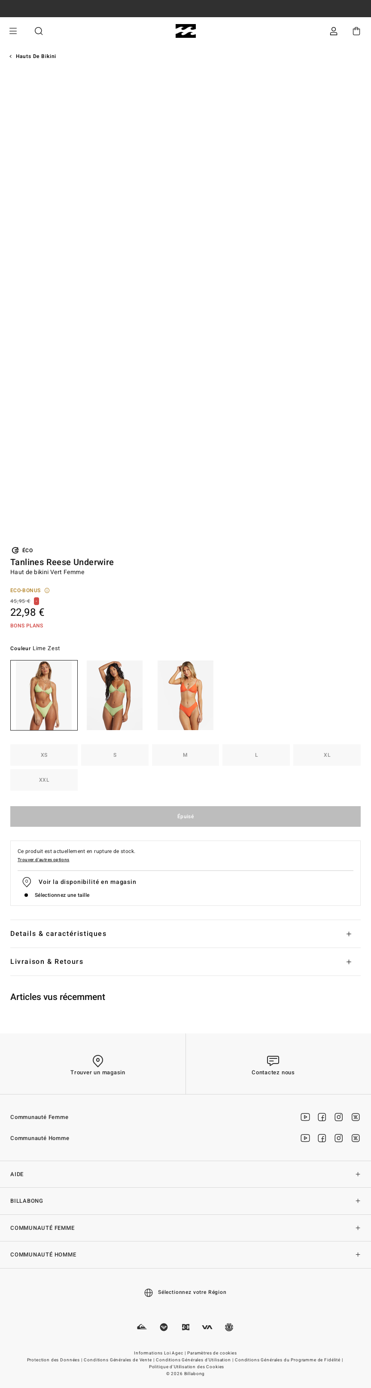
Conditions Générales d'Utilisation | (195, 1360)
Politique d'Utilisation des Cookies (186, 1367)
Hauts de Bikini (36, 56)
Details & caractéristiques (58, 934)
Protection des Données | (55, 1360)
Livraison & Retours (46, 962)
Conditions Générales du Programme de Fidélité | (289, 1360)
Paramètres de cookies (212, 1353)
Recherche (38, 31)
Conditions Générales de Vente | (119, 1360)
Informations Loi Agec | (160, 1353)
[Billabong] (186, 31)
